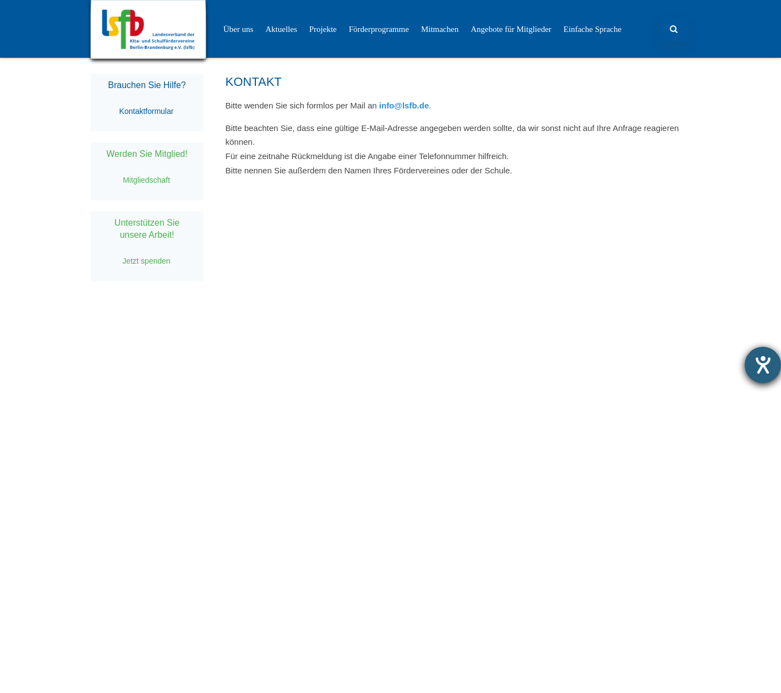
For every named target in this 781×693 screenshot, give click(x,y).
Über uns (238, 29)
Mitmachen (439, 29)
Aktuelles (281, 29)
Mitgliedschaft (146, 180)
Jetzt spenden (146, 261)
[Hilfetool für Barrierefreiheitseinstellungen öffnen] (763, 365)
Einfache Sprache (592, 29)
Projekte (323, 29)
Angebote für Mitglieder (511, 29)
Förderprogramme (379, 29)
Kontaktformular (146, 111)
